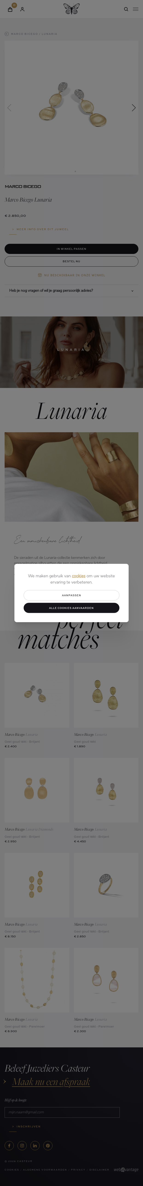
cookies (78, 576)
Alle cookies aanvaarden (71, 607)
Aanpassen (71, 595)
